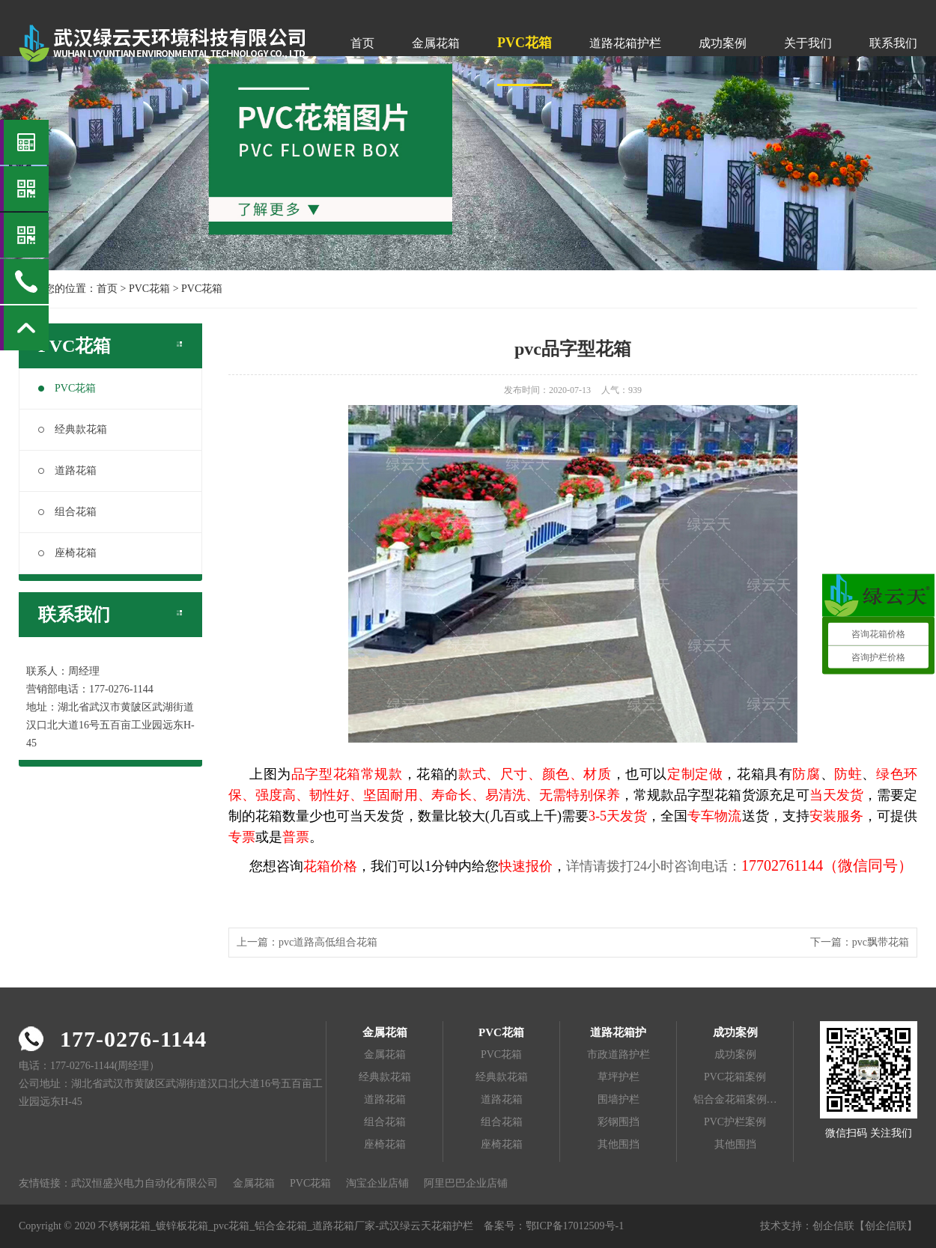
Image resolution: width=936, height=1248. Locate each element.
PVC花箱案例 (735, 1077)
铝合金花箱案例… (735, 1099)
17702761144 (782, 865)
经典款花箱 (72, 429)
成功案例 (723, 43)
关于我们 (808, 43)
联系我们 (893, 43)
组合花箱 (67, 511)
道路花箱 (67, 470)
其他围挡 (618, 1144)
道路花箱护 (618, 1032)
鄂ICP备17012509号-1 (575, 1226)
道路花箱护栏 (625, 43)
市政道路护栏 (618, 1054)
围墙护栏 (618, 1099)
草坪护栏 (618, 1077)
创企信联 (833, 1226)
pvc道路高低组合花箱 (328, 942)
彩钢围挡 (618, 1121)
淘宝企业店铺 (377, 1183)
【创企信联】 (885, 1226)
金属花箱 (436, 43)
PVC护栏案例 (735, 1121)
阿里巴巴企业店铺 (466, 1183)
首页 (362, 43)
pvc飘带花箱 (880, 942)
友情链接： (45, 1183)
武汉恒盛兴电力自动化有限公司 (144, 1183)
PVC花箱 (524, 42)
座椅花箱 (67, 552)
